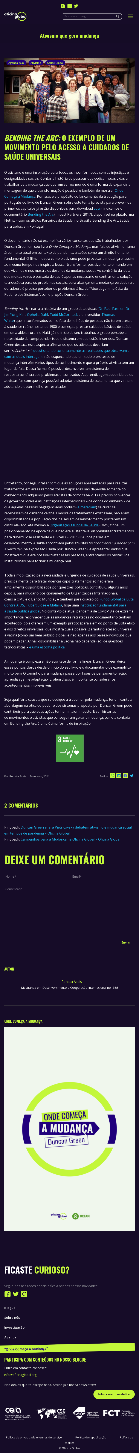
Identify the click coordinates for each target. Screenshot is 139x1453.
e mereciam (87, 507)
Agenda (10, 1337)
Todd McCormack (64, 314)
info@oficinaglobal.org (20, 1374)
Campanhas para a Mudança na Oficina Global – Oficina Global (70, 839)
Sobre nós (12, 1317)
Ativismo (36, 63)
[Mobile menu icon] (130, 16)
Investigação (14, 1327)
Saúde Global (55, 63)
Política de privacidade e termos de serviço (34, 1437)
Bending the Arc (40, 214)
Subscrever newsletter (114, 1394)
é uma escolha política (47, 647)
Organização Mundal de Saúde (74, 525)
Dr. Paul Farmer (111, 308)
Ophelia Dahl (37, 314)
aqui (97, 208)
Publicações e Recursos (22, 1347)
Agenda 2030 (16, 63)
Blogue (9, 1307)
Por (15, 776)
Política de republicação (90, 1437)
